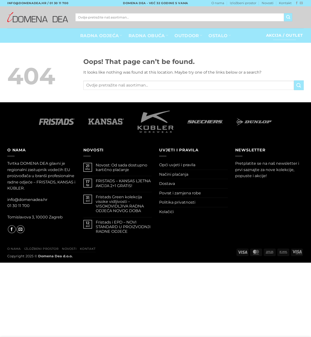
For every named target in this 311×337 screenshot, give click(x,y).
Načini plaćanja (173, 174)
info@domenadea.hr (27, 199)
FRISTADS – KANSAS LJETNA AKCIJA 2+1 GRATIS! (123, 183)
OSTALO (219, 35)
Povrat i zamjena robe (180, 193)
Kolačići (166, 211)
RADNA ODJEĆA (101, 35)
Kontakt (285, 3)
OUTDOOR (188, 35)
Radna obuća (148, 35)
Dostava (167, 183)
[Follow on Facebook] (296, 3)
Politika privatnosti (177, 202)
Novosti (268, 3)
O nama (217, 3)
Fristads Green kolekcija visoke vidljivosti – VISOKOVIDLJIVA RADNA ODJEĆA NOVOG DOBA (120, 204)
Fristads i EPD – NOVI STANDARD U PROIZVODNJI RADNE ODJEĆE (123, 227)
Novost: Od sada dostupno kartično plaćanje (121, 167)
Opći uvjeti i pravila (177, 165)
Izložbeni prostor (243, 3)
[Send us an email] (301, 3)
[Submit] (288, 17)
